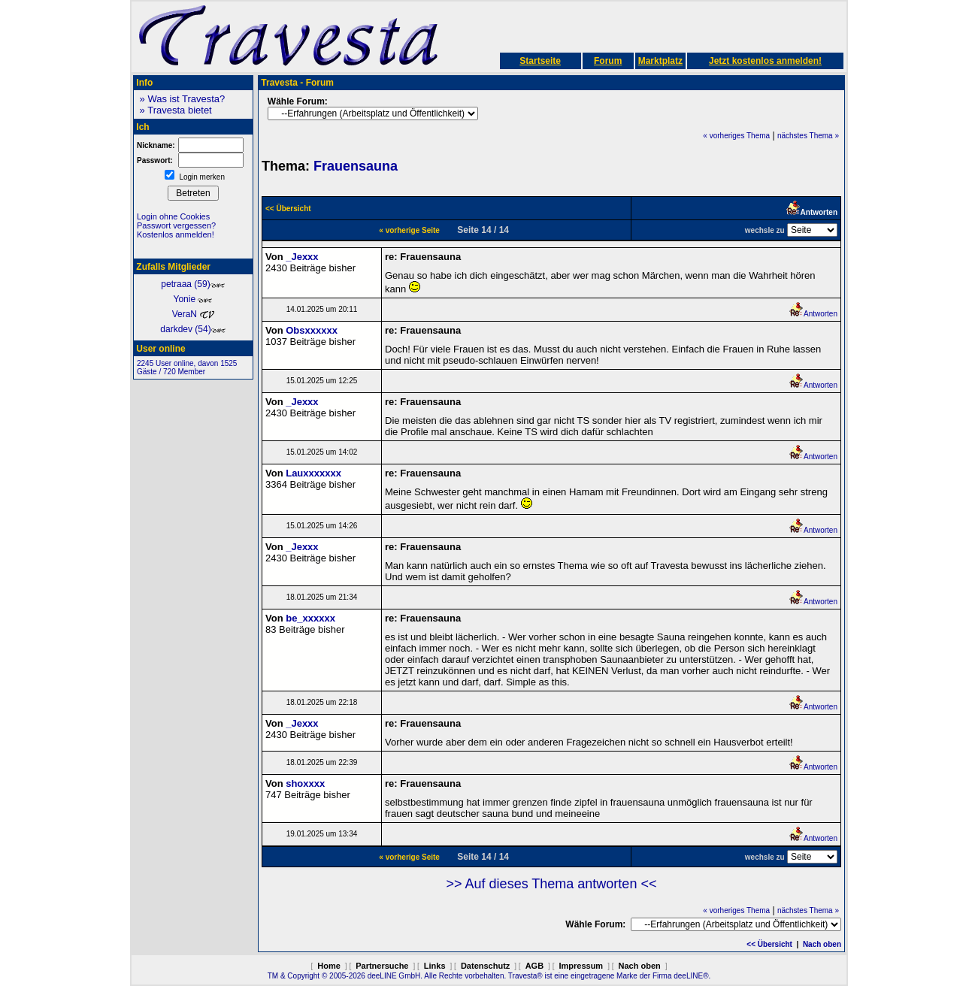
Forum (608, 61)
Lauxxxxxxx (313, 473)
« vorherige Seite (409, 230)
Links (435, 965)
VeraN (193, 314)
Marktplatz (660, 61)
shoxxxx (305, 783)
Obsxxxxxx (312, 330)
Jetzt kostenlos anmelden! (765, 61)
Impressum (581, 965)
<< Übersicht (769, 944)
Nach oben (822, 944)
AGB (534, 965)
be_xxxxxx (310, 618)
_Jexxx (302, 256)
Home (329, 965)
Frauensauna (355, 166)
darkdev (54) (193, 329)
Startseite (540, 61)
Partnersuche (382, 965)
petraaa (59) (193, 284)
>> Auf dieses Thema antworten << (552, 883)
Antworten (813, 314)
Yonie (193, 299)
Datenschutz (485, 965)
